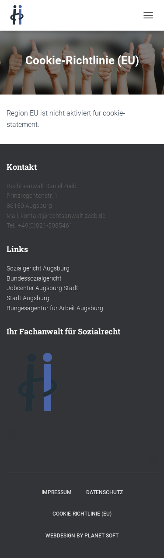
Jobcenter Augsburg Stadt (42, 287)
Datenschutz (104, 492)
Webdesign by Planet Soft (82, 536)
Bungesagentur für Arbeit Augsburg (55, 308)
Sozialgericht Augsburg (38, 268)
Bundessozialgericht (34, 278)
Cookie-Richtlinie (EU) (82, 514)
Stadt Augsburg (28, 298)
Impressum (57, 492)
